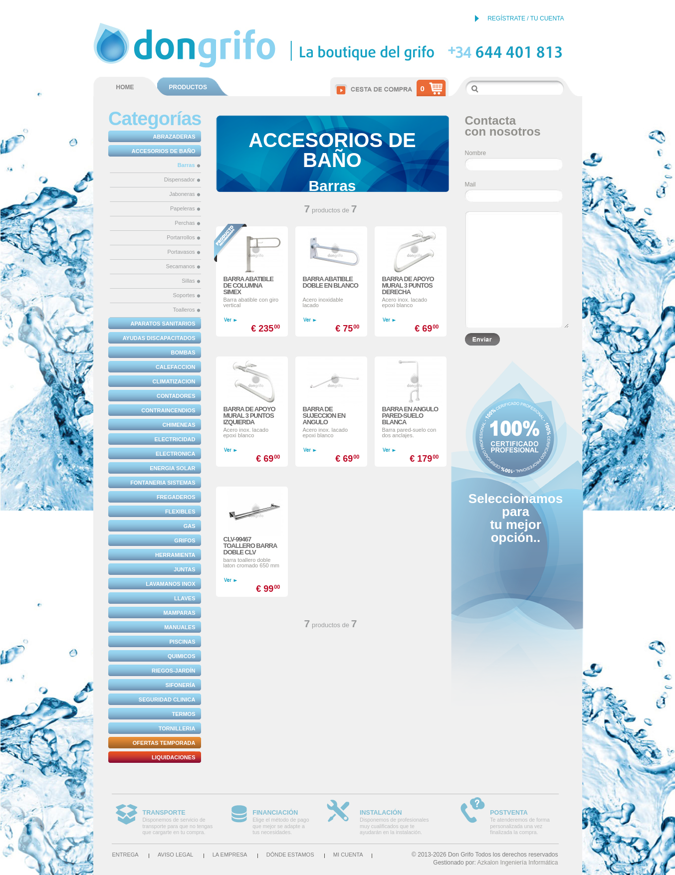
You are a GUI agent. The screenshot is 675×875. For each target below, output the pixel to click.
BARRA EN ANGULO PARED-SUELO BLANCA (410, 415)
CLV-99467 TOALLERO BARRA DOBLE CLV (250, 545)
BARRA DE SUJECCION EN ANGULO (324, 415)
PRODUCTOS (188, 87)
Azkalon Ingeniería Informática (517, 862)
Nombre (475, 153)
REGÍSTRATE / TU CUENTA (525, 18)
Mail (470, 184)
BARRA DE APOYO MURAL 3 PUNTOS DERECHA (408, 285)
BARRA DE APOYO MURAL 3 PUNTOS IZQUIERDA (249, 415)
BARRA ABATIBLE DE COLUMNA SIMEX (248, 285)
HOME (125, 87)
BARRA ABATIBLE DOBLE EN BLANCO (330, 282)
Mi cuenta (348, 855)
